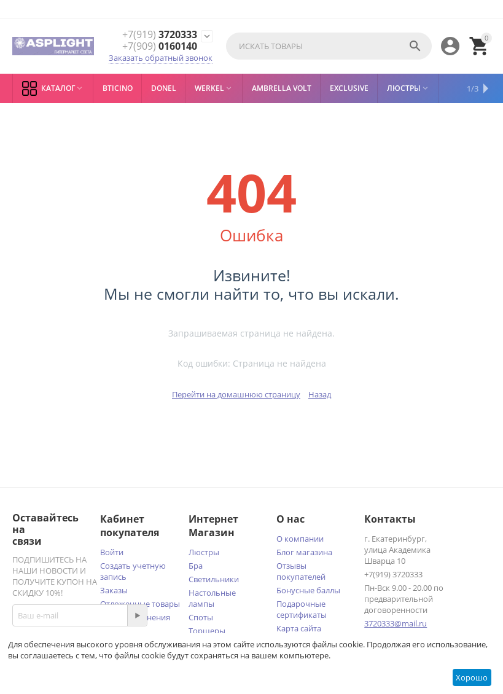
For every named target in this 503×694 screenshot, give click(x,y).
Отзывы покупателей (301, 571)
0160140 (159, 46)
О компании (300, 538)
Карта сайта (298, 628)
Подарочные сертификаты (301, 609)
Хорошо (472, 677)
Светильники (214, 579)
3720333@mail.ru (395, 623)
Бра (196, 565)
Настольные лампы (212, 598)
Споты (201, 617)
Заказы (114, 590)
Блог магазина (304, 552)
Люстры (204, 552)
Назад (319, 394)
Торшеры (207, 630)
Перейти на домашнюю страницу (236, 394)
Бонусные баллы (308, 590)
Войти (111, 552)
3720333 (159, 35)
